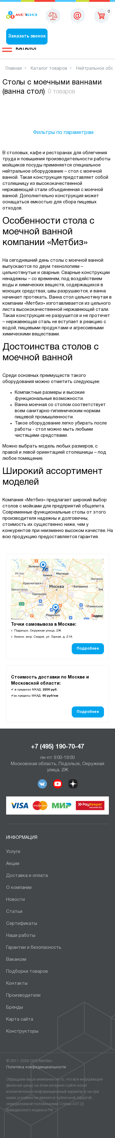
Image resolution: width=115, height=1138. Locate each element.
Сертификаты (21, 923)
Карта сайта (19, 1019)
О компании (19, 888)
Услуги (13, 852)
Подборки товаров (27, 971)
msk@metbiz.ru (77, 15)
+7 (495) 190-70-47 (57, 747)
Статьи (14, 911)
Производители (23, 995)
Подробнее (88, 648)
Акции (12, 864)
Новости (15, 899)
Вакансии (16, 959)
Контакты (17, 983)
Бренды (14, 1007)
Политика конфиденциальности (36, 1067)
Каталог (27, 48)
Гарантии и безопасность (33, 947)
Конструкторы (22, 1031)
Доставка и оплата (27, 876)
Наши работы (20, 935)
